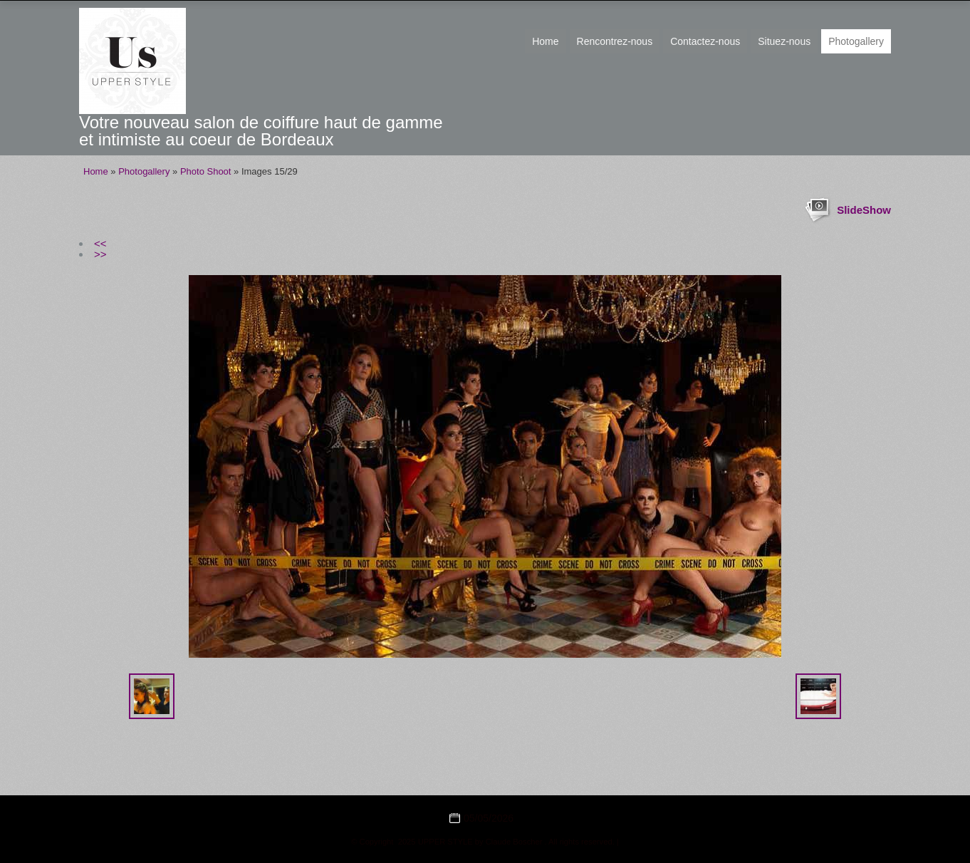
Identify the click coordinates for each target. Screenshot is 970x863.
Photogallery (856, 41)
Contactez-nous (705, 41)
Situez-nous (784, 41)
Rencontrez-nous (615, 41)
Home (545, 41)
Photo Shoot (205, 171)
